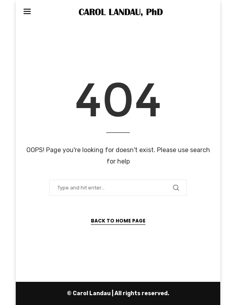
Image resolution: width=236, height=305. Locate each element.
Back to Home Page (118, 220)
